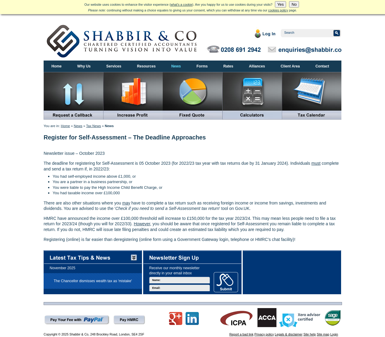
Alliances (257, 66)
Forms (202, 66)
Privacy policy (264, 334)
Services (113, 66)
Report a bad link (241, 334)
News (176, 66)
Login (334, 334)
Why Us (84, 66)
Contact (322, 66)
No (294, 4)
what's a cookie (181, 4)
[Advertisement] (292, 270)
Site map (323, 334)
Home (56, 66)
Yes (280, 4)
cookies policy (278, 10)
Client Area (290, 66)
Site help (309, 334)
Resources (146, 66)
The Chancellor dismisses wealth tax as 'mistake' (93, 281)
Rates (228, 66)
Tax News (93, 126)
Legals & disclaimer (289, 334)
